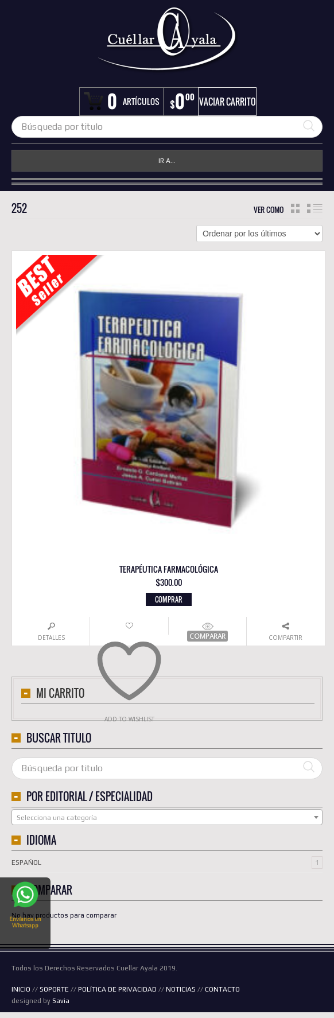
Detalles (51, 638)
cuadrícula (295, 208)
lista (315, 208)
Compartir (285, 638)
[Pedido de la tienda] (259, 233)
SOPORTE (54, 989)
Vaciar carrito (227, 101)
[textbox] (167, 818)
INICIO (20, 989)
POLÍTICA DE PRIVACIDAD (117, 989)
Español (26, 862)
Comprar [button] (168, 599)
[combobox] (167, 817)
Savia (60, 1001)
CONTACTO (222, 989)
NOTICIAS (181, 989)
